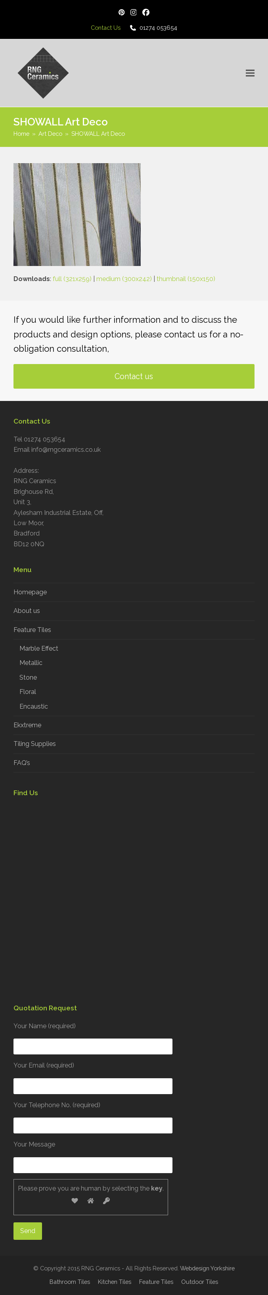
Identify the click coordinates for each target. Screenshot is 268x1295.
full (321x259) (72, 279)
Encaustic (33, 706)
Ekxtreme (27, 725)
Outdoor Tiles (199, 1281)
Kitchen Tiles (114, 1281)
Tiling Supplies (34, 744)
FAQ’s (21, 763)
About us (26, 611)
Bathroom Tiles (70, 1281)
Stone (28, 677)
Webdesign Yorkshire (207, 1268)
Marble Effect (38, 648)
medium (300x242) (124, 279)
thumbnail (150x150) (186, 279)
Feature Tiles (32, 630)
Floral (27, 692)
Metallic (30, 663)
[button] (250, 72)
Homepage (30, 592)
